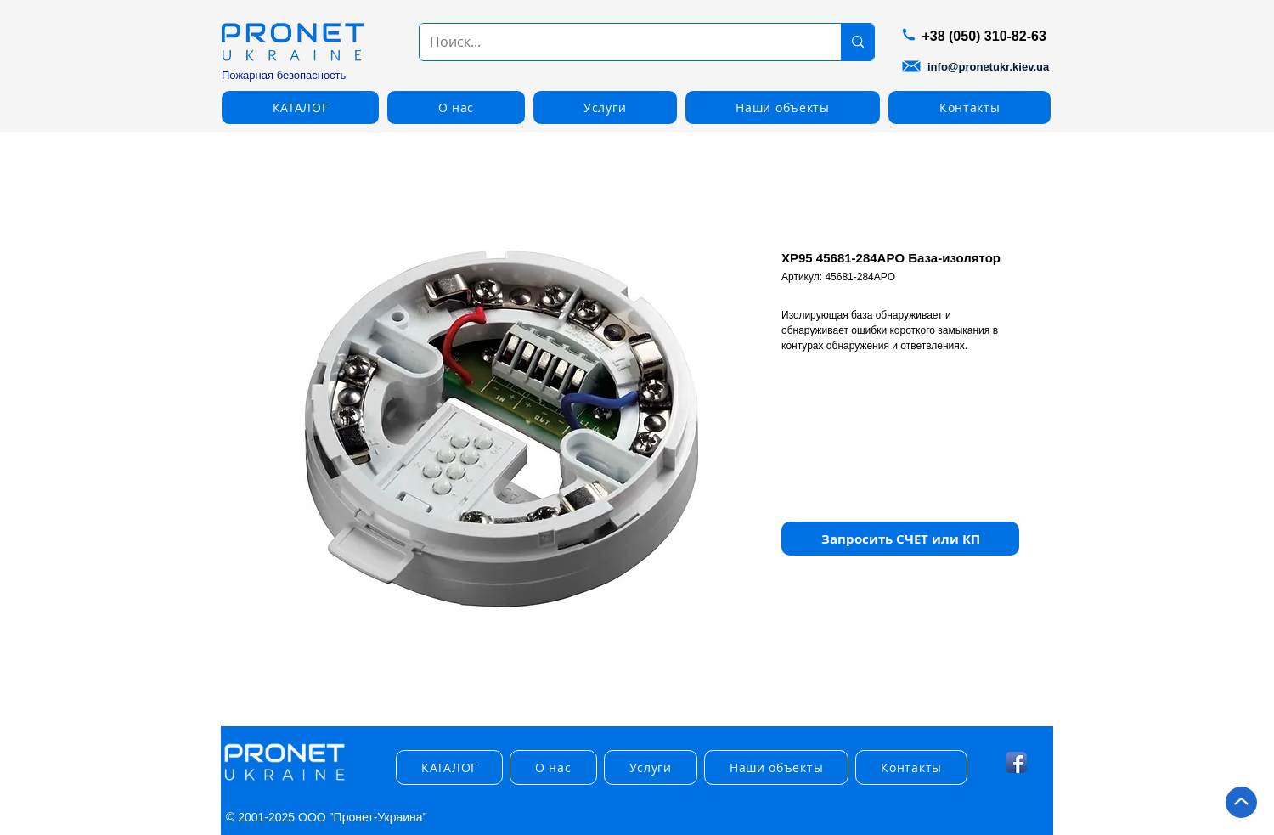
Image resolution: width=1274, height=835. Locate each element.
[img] (284, 781)
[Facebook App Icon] (1016, 762)
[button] (300, 107)
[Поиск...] (617, 42)
